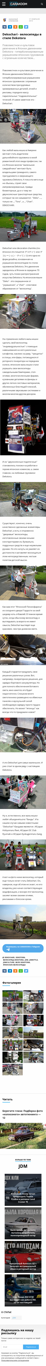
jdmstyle (33, 960)
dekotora (20, 957)
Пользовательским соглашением (15, 1360)
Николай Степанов (13, 20)
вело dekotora (22, 962)
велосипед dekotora (13, 960)
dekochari (10, 957)
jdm (26, 960)
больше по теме (23, 1160)
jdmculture (8, 962)
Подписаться (31, 1347)
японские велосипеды (14, 965)
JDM (14, 1318)
